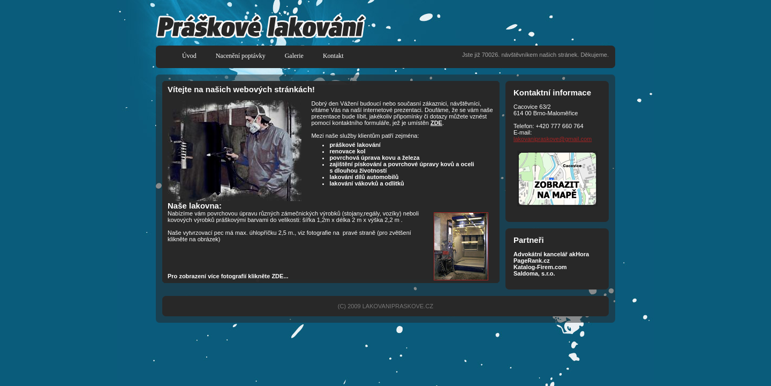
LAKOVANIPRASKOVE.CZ (397, 306)
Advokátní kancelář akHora (551, 254)
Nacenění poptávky (241, 56)
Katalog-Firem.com (540, 267)
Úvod (189, 56)
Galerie (294, 56)
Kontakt (333, 56)
